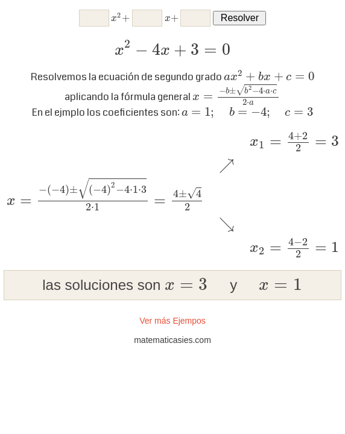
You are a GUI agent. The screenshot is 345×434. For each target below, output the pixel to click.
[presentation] (120, 18)
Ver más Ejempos (172, 321)
